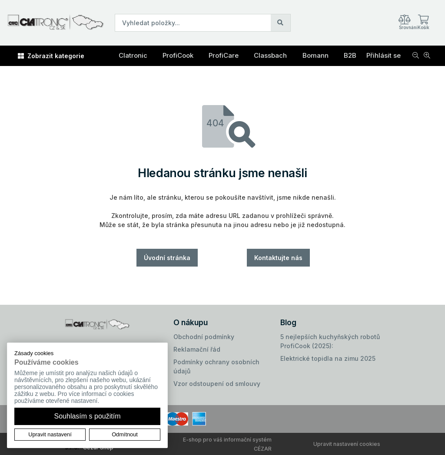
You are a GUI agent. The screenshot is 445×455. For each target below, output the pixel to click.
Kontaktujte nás (278, 257)
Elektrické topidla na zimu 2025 (327, 358)
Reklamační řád (196, 349)
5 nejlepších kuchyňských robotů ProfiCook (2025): (330, 341)
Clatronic (133, 55)
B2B (350, 55)
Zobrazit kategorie (51, 55)
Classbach (270, 55)
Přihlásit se (383, 55)
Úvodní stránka (167, 257)
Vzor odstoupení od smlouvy (216, 383)
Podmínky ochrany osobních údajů (216, 366)
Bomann (315, 55)
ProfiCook (178, 55)
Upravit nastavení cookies (346, 444)
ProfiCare (224, 55)
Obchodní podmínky (203, 336)
